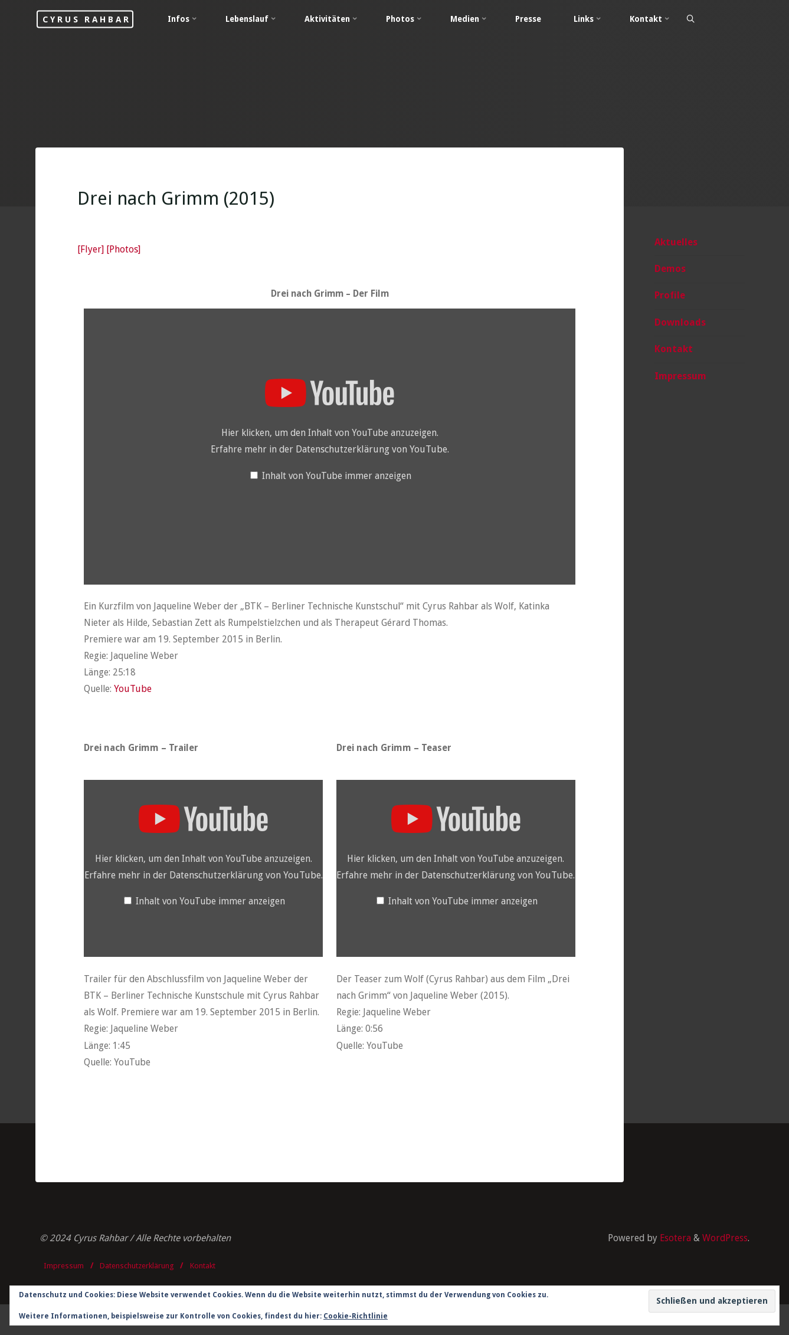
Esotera (673, 1267)
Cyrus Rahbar (103, 19)
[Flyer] (91, 251)
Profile (669, 297)
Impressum (680, 377)
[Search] (717, 19)
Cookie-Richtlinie (355, 1316)
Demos (670, 269)
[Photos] (124, 251)
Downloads (680, 323)
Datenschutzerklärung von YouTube (372, 451)
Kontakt (673, 350)
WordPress (724, 1267)
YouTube (136, 693)
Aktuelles (676, 242)
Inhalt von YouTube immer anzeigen (336, 478)
